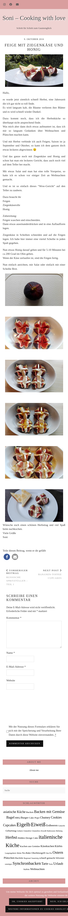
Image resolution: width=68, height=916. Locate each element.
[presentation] (21, 707)
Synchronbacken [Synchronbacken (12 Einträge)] (27, 863)
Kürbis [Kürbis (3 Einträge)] (58, 846)
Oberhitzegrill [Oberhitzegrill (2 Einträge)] (38, 853)
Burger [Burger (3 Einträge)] (24, 817)
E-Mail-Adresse (16, 666)
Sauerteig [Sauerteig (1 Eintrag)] (35, 858)
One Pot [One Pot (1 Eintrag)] (49, 853)
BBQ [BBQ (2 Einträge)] (17, 817)
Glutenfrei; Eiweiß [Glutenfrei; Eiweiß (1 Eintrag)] (39, 831)
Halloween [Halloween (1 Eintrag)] (51, 831)
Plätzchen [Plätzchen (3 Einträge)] (9, 857)
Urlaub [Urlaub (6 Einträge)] (58, 863)
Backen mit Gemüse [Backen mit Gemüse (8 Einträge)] (49, 811)
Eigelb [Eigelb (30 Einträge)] (23, 824)
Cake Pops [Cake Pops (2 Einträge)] (34, 817)
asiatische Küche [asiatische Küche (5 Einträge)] (14, 812)
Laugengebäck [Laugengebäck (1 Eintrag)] (10, 853)
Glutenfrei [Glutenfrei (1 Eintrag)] (27, 831)
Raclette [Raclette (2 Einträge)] (19, 858)
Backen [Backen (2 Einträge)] (29, 812)
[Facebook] (10, 4)
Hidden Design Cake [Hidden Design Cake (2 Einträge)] (28, 838)
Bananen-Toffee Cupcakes (48, 574)
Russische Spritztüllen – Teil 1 (20, 577)
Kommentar (13, 617)
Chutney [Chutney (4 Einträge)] (45, 817)
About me (34, 770)
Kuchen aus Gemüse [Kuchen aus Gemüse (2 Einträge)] (30, 846)
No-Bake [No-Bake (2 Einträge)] (26, 853)
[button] (7, 557)
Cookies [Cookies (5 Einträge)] (56, 817)
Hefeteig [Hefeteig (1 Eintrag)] (59, 831)
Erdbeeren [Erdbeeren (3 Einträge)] (51, 825)
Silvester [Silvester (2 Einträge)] (60, 858)
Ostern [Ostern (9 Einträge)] (58, 852)
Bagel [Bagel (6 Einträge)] (10, 817)
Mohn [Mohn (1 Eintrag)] (19, 853)
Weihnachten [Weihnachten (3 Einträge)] (37, 869)
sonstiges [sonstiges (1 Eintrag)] (8, 864)
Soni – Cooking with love (34, 18)
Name (10, 652)
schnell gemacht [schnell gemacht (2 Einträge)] (47, 858)
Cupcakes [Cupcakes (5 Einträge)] (9, 825)
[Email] (17, 4)
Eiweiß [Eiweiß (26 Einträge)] (38, 824)
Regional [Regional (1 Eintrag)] (27, 858)
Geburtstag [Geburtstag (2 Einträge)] (10, 830)
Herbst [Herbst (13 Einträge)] (11, 837)
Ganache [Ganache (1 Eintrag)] (61, 826)
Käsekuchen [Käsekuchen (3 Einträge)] (47, 846)
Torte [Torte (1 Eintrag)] (51, 864)
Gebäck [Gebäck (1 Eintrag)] (20, 831)
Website (10, 680)
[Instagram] (4, 4)
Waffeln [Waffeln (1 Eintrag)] (26, 869)
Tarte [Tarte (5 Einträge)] (44, 863)
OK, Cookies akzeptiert (27, 901)
